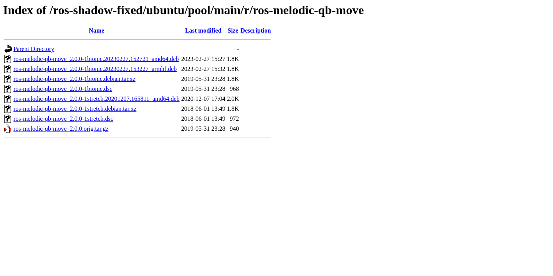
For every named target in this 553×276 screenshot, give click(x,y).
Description (255, 30)
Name (96, 30)
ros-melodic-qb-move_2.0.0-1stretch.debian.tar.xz (74, 108)
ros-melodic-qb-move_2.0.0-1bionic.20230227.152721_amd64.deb (96, 59)
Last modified (203, 30)
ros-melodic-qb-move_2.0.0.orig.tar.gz (61, 128)
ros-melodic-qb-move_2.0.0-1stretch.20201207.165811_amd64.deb (96, 98)
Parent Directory (33, 49)
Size (233, 30)
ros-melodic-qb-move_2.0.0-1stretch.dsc (63, 118)
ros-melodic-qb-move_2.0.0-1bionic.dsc (62, 88)
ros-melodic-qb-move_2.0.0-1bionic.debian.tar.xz (74, 79)
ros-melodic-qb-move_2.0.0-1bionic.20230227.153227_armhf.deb (95, 69)
